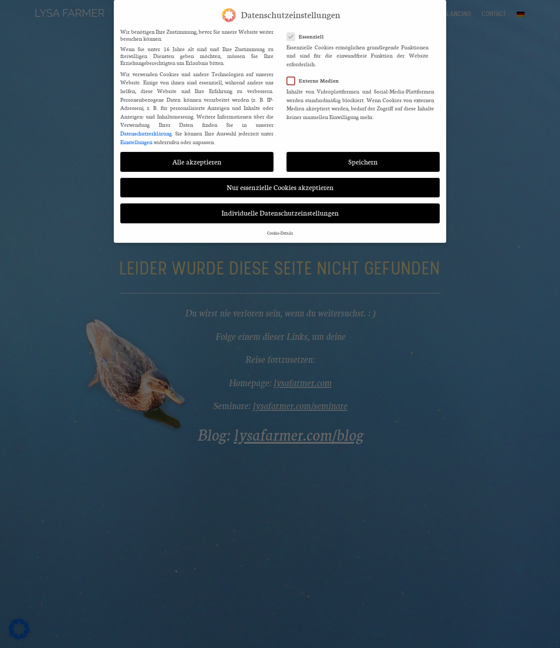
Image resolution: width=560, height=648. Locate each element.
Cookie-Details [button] (280, 228)
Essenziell (307, 31)
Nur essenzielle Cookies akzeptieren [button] (280, 182)
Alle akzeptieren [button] (197, 156)
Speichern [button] (363, 156)
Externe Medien (315, 75)
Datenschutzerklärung (146, 128)
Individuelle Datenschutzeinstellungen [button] (280, 207)
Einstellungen (136, 136)
